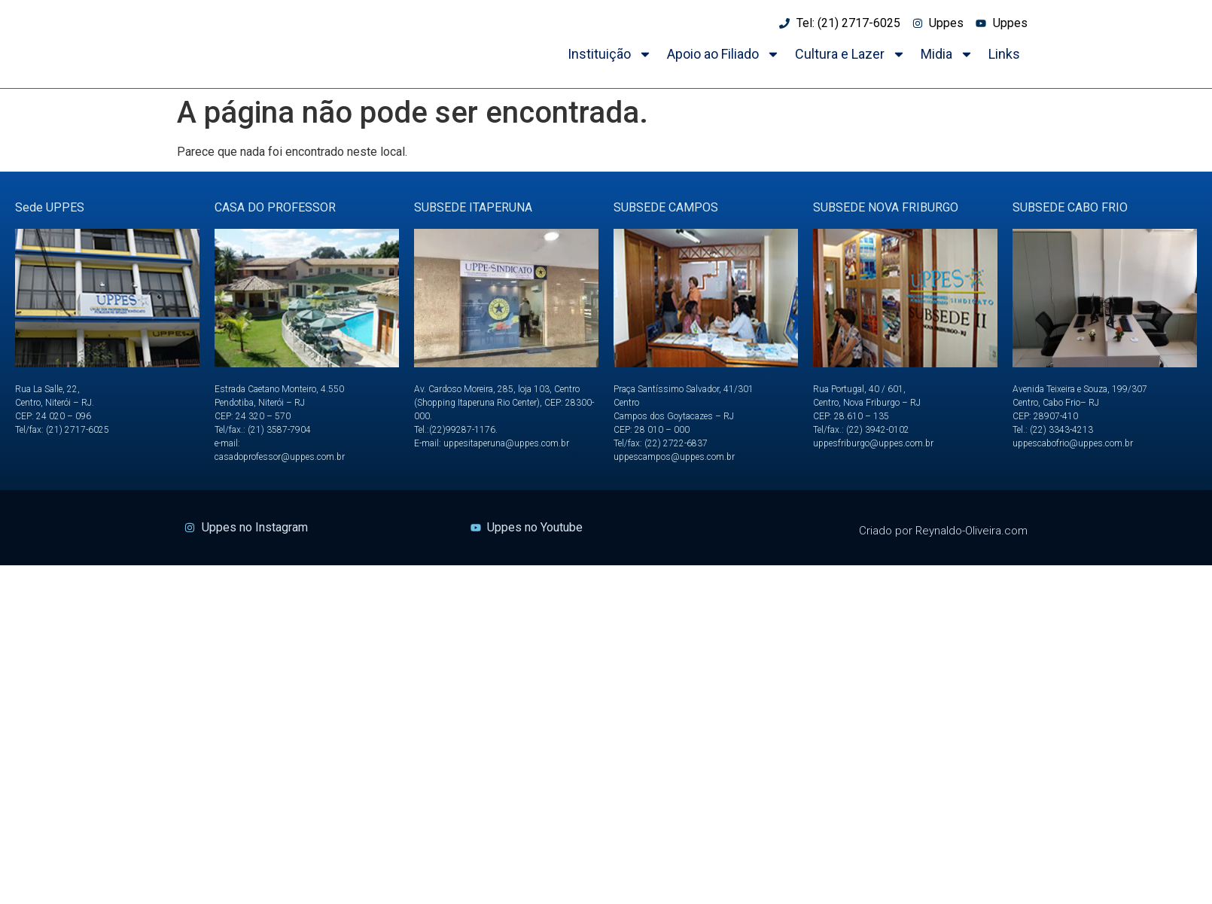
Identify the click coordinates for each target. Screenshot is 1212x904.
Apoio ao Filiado (723, 54)
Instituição (610, 54)
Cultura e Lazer (850, 54)
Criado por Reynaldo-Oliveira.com (943, 530)
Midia (947, 54)
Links (1004, 54)
